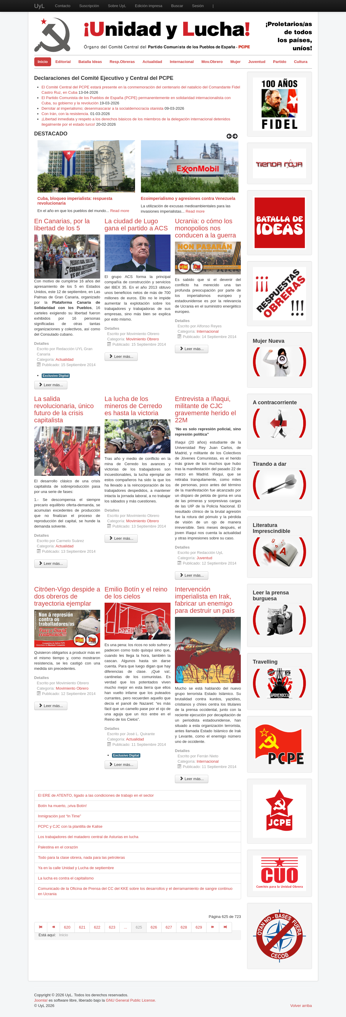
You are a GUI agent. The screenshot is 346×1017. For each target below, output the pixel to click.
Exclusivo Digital (56, 375)
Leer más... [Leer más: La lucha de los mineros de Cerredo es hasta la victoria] (121, 538)
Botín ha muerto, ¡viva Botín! (62, 805)
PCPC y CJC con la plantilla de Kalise (70, 826)
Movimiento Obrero (142, 339)
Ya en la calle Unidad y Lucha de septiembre (76, 868)
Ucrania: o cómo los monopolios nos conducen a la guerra (205, 228)
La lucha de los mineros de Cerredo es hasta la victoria (133, 406)
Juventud (256, 61)
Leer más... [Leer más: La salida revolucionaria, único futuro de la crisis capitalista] (51, 563)
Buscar (177, 6)
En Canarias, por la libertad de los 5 (62, 224)
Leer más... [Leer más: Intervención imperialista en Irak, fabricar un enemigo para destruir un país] (191, 779)
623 (112, 927)
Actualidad (152, 61)
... (125, 927)
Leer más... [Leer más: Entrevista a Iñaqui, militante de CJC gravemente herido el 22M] (191, 575)
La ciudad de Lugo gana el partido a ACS (136, 224)
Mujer (235, 61)
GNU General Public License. (131, 1000)
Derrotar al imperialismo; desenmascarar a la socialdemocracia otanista (103, 108)
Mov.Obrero (212, 61)
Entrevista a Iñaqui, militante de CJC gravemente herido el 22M (205, 409)
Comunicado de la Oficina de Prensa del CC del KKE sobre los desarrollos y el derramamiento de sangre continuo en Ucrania (135, 891)
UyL (39, 6)
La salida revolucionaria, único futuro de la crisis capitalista (64, 409)
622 (97, 927)
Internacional (182, 61)
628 (184, 927)
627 (169, 927)
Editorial (63, 61)
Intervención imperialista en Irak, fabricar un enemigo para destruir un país (205, 600)
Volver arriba (301, 1005)
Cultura (301, 61)
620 (67, 927)
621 (82, 927)
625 (139, 927)
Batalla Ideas (90, 61)
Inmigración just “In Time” (59, 816)
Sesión (198, 6)
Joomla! (41, 1000)
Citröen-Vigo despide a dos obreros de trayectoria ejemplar (67, 596)
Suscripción (89, 6)
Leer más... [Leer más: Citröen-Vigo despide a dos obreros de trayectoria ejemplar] (51, 706)
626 (154, 927)
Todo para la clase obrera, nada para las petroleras (81, 857)
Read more (119, 210)
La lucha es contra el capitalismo (66, 878)
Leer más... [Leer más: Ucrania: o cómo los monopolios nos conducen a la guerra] (191, 349)
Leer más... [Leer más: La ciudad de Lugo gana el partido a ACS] (121, 356)
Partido (279, 61)
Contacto (62, 6)
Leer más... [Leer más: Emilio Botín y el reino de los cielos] (121, 764)
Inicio (43, 61)
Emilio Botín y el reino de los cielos (136, 593)
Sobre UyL (117, 6)
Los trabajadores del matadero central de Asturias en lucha (88, 837)
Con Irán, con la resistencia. (66, 113)
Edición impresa (149, 6)
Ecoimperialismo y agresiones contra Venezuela (188, 198)
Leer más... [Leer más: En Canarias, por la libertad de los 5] (51, 385)
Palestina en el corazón (58, 847)
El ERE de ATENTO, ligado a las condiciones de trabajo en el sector (96, 795)
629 (199, 927)
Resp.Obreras (122, 61)
